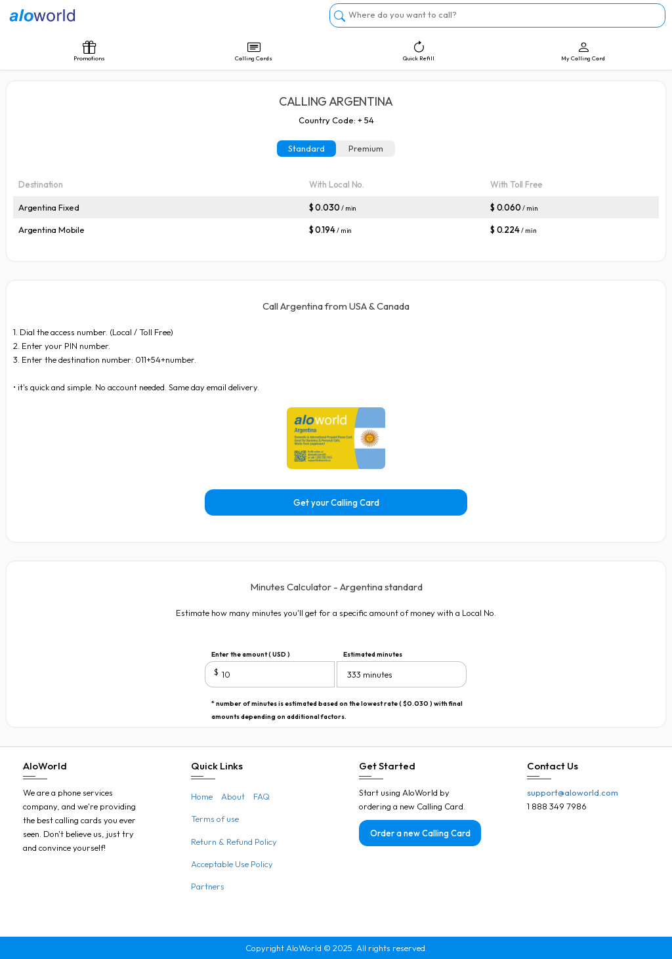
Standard (306, 148)
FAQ (261, 796)
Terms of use (215, 818)
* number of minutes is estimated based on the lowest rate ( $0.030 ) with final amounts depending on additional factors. (337, 704)
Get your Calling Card (336, 502)
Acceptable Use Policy (232, 864)
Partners (207, 886)
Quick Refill (418, 51)
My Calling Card (583, 51)
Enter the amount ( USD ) (250, 654)
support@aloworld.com (572, 792)
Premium (365, 148)
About (233, 796)
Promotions (89, 51)
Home (202, 796)
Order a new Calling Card (420, 833)
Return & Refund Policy (234, 841)
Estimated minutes (372, 654)
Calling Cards (254, 51)
